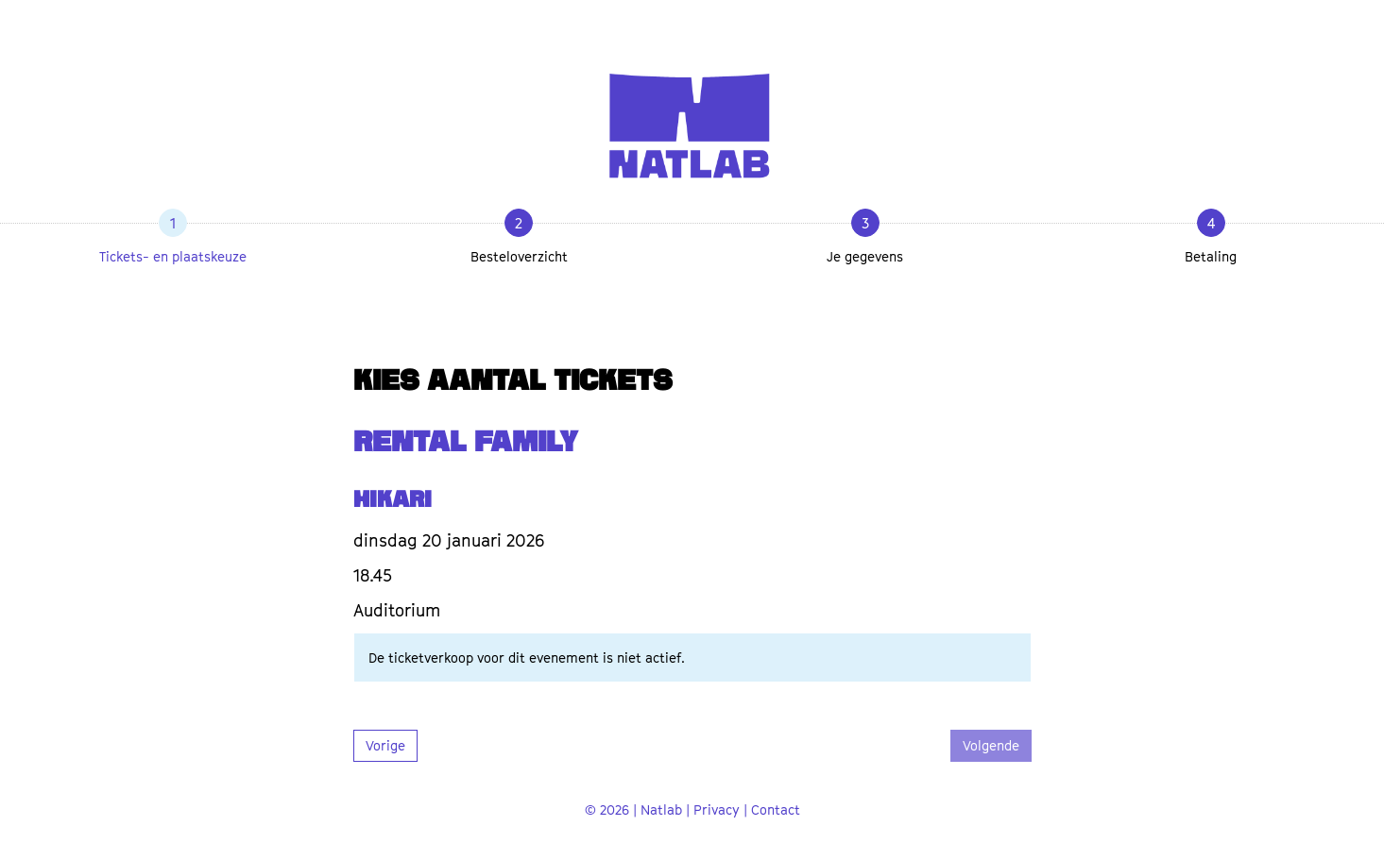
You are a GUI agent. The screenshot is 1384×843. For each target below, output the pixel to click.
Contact (775, 809)
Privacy (716, 809)
